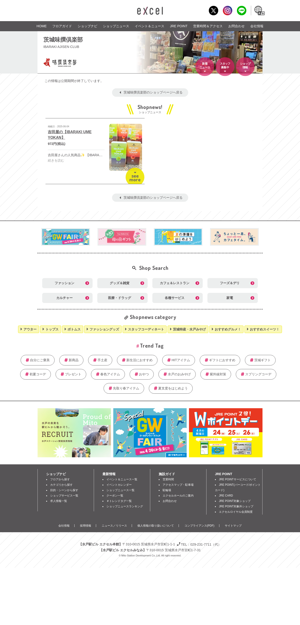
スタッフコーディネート (146, 329)
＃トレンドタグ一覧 (119, 501)
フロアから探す (60, 479)
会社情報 (256, 26)
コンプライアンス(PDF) (199, 525)
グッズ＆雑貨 (119, 283)
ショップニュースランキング (124, 506)
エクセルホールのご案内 (178, 495)
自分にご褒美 (40, 360)
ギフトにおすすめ (222, 360)
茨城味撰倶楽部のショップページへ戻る (153, 92)
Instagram (227, 10)
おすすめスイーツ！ (264, 329)
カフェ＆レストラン (174, 283)
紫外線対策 (218, 374)
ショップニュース (116, 26)
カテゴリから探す (61, 484)
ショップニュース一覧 (120, 490)
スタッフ (225, 66)
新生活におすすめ (139, 360)
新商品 (74, 360)
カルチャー (64, 298)
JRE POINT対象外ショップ (236, 506)
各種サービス (174, 298)
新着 (204, 66)
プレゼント (73, 374)
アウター (30, 329)
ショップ (245, 66)
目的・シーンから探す (64, 490)
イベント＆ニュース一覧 (121, 479)
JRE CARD (226, 495)
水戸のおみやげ (179, 374)
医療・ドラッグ (119, 298)
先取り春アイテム (126, 388)
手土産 (102, 360)
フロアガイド (62, 26)
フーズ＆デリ (230, 283)
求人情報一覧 (58, 501)
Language (259, 10)
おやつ (144, 374)
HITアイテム (181, 360)
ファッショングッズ (104, 329)
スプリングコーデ (258, 374)
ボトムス (74, 329)
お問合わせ (236, 26)
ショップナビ (87, 26)
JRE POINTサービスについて (237, 479)
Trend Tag (152, 345)
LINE (241, 10)
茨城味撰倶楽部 (63, 39)
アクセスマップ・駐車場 (178, 484)
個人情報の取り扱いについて (155, 525)
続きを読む (56, 160)
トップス (52, 329)
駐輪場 (167, 490)
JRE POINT (179, 26)
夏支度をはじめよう (173, 388)
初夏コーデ (38, 374)
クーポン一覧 (114, 495)
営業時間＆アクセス (208, 26)
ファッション (64, 283)
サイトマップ (233, 525)
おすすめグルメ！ (228, 329)
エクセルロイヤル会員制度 (236, 511)
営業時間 (168, 479)
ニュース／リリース (114, 525)
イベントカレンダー (119, 484)
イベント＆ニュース (149, 26)
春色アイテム (110, 374)
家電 (229, 298)
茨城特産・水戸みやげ (189, 329)
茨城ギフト (262, 360)
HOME (42, 26)
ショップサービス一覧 (64, 495)
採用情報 (85, 525)
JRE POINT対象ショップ (235, 501)
